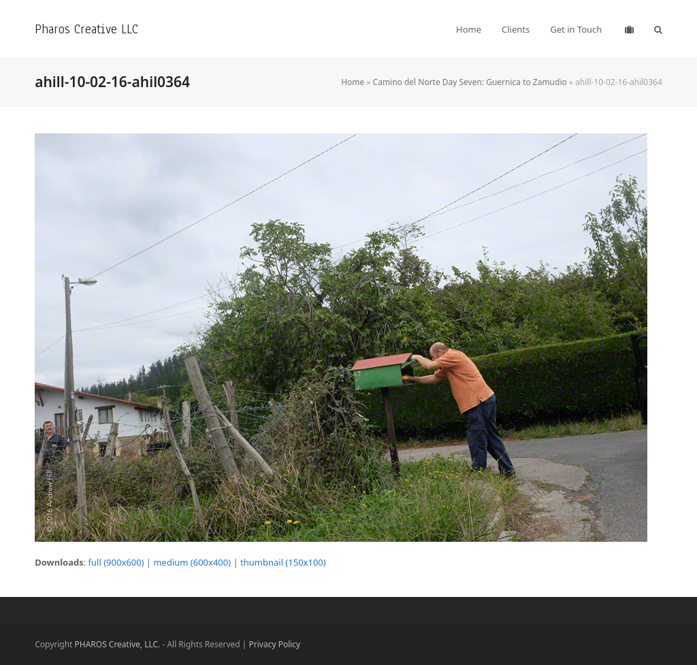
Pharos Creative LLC (86, 28)
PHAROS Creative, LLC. (118, 644)
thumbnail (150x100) (283, 562)
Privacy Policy (275, 644)
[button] (658, 29)
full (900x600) (116, 562)
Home (352, 82)
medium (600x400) (192, 562)
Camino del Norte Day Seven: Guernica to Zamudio (470, 82)
